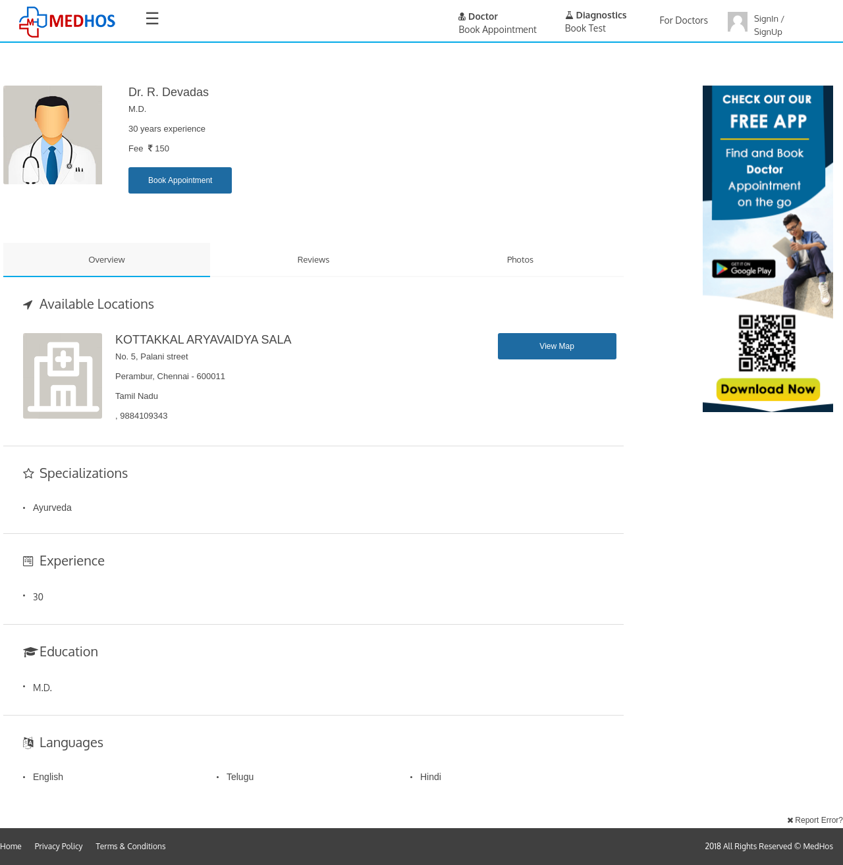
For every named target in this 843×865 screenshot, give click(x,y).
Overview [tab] (106, 259)
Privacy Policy (59, 846)
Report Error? (815, 820)
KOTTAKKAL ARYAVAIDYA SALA (203, 339)
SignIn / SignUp (769, 25)
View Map (556, 346)
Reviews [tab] (314, 259)
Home (11, 846)
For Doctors (684, 20)
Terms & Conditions (131, 846)
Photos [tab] (520, 259)
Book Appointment (180, 180)
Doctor (478, 16)
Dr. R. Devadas (168, 92)
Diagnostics (596, 14)
